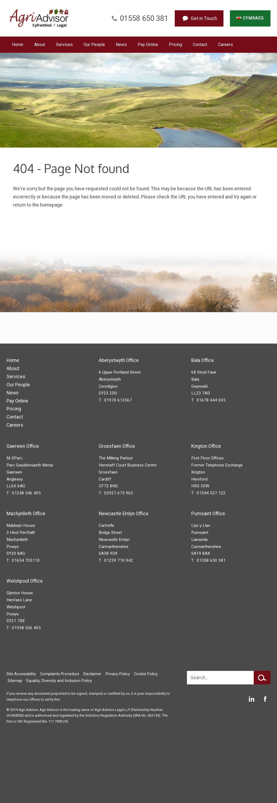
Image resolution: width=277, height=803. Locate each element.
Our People (94, 44)
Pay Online (148, 44)
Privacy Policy (117, 674)
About (39, 44)
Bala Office (202, 360)
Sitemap (15, 680)
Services (64, 44)
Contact (200, 44)
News (121, 44)
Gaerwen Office (22, 446)
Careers (225, 44)
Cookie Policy (146, 674)
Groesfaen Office (117, 446)
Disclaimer (92, 674)
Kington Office (206, 446)
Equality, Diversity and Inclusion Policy (59, 680)
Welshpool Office (24, 581)
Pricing (175, 44)
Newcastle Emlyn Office (124, 513)
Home (17, 44)
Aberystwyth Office (119, 360)
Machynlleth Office (25, 513)
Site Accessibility (21, 674)
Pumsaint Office (208, 513)
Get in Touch (204, 18)
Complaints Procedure (59, 674)
